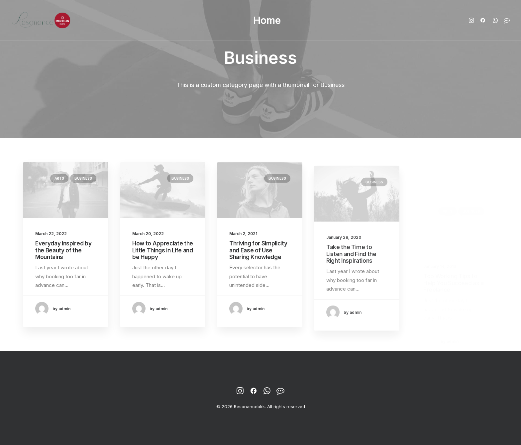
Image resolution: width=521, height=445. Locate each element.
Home (267, 20)
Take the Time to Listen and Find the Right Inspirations (351, 274)
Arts (59, 178)
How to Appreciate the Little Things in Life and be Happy (162, 250)
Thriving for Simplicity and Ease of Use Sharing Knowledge (258, 256)
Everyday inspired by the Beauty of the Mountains (63, 250)
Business (83, 178)
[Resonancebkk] (41, 20)
